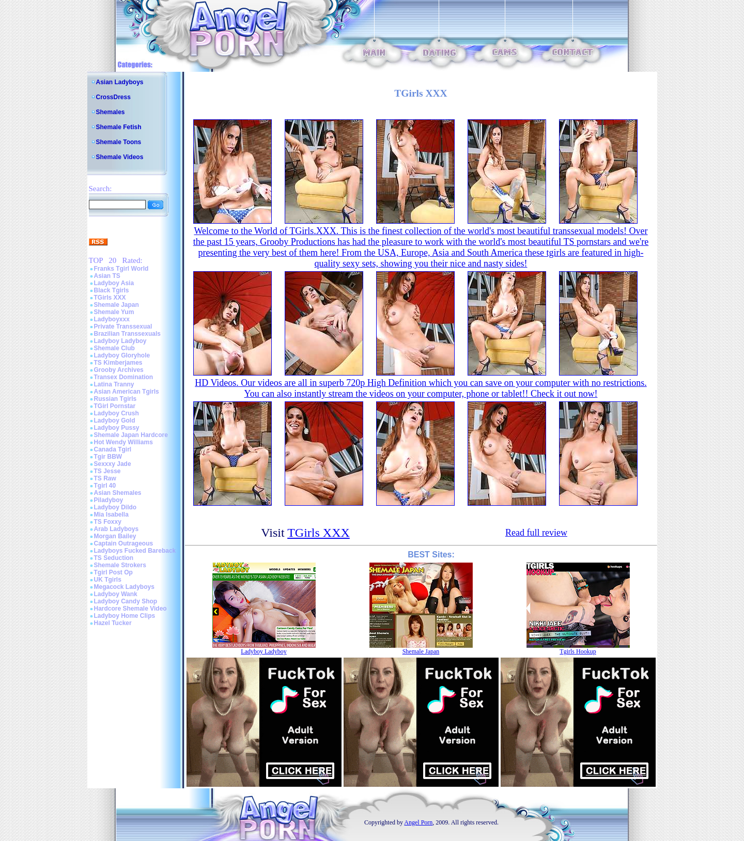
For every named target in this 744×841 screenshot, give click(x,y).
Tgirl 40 (105, 485)
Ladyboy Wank (115, 594)
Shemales (110, 112)
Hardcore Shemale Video (130, 608)
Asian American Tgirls (126, 391)
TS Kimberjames (118, 362)
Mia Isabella (111, 514)
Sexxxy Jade (112, 464)
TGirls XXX (110, 297)
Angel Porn (418, 822)
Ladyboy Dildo (115, 507)
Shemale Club (114, 348)
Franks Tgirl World (121, 268)
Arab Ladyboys (116, 529)
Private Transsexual (123, 326)
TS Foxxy (107, 521)
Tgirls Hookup (578, 651)
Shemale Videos (120, 157)
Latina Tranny (114, 384)
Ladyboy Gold (114, 420)
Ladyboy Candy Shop (126, 601)
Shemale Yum (114, 312)
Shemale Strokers (120, 565)
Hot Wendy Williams (123, 442)
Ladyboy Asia (114, 283)
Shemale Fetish (119, 127)
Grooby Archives (119, 369)
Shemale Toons (119, 142)
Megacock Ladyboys (124, 586)
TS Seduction (114, 558)
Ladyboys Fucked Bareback (135, 550)
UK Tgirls (107, 579)
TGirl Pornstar (115, 406)
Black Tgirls (111, 290)
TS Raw (105, 478)
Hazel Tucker (113, 623)
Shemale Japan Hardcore (131, 435)
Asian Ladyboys (120, 82)
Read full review (536, 532)
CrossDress (113, 97)
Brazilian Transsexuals (127, 333)
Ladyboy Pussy (117, 427)
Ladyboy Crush (116, 413)
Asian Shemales (118, 492)
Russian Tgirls (115, 398)
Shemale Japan (116, 304)
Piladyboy (108, 500)
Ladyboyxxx (112, 319)
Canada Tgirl (113, 449)
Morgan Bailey (115, 536)
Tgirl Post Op (113, 572)
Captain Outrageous (123, 543)
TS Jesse (107, 471)
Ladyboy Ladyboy (120, 341)
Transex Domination (123, 377)
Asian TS (107, 275)
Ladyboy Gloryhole (122, 355)
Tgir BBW (108, 456)
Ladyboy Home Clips (125, 615)
